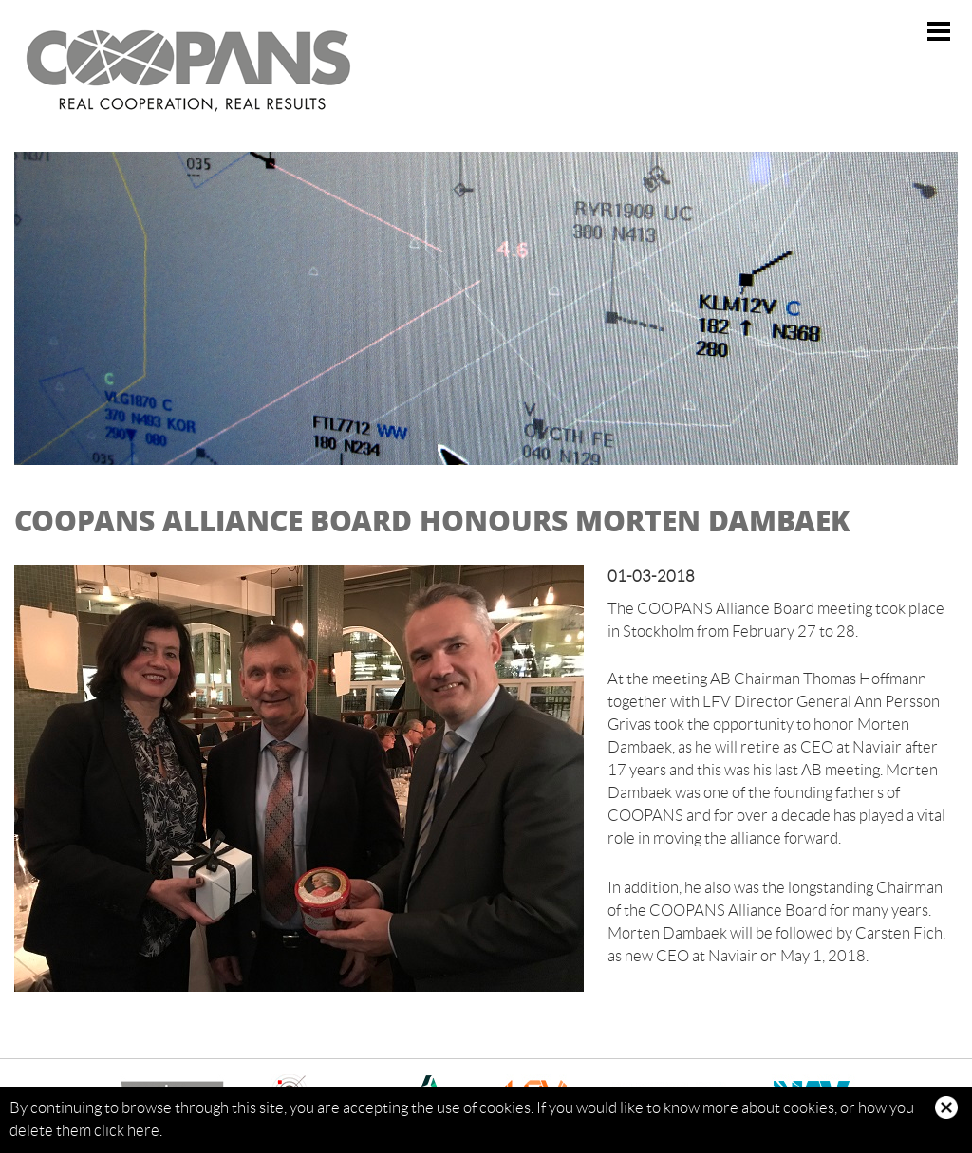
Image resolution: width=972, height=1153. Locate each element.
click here (126, 1130)
